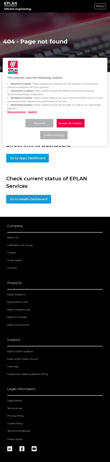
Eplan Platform (16, 294)
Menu (100, 6)
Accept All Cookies (70, 123)
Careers (11, 252)
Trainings (12, 366)
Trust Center (14, 260)
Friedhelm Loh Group (20, 245)
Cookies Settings (54, 135)
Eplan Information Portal (22, 358)
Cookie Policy (15, 423)
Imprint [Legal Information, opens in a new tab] (32, 111)
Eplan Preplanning (18, 309)
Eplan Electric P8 (17, 301)
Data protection (16, 111)
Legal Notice (14, 400)
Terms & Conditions (18, 430)
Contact (12, 267)
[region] (55, 102)
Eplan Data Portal (18, 324)
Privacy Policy (15, 415)
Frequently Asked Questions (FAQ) (27, 374)
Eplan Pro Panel (17, 317)
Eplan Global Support (20, 351)
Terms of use (14, 408)
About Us (12, 237)
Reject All (39, 123)
